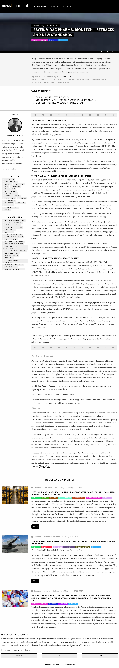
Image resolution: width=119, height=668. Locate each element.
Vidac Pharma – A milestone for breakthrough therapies (66, 100)
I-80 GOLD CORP (9, 239)
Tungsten (8, 203)
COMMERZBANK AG (10, 253)
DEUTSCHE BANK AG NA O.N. (14, 250)
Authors (68, 6)
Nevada (22, 198)
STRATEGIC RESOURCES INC (13, 220)
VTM (5, 186)
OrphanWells (9, 191)
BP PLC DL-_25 (9, 230)
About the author (9, 168)
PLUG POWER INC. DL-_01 (13, 264)
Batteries (19, 184)
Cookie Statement (67, 664)
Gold (16, 196)
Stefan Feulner (69, 77)
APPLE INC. (8, 258)
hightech (8, 205)
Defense (20, 203)
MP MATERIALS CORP (11, 225)
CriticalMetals (10, 182)
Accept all (19, 656)
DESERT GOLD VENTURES (13, 244)
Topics (54, 6)
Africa (6, 210)
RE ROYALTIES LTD (10, 255)
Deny (100, 656)
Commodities (9, 198)
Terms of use (44, 466)
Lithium (7, 184)
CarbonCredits (10, 193)
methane (15, 186)
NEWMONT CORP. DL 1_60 (13, 237)
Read (35, 527)
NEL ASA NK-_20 (9, 267)
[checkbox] (2, 650)
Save (59, 656)
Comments (40, 6)
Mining (6, 196)
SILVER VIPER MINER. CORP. (13, 269)
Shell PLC (7, 232)
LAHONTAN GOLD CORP (12, 234)
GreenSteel (8, 179)
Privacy (55, 664)
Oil (5, 189)
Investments (9, 200)
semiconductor (10, 207)
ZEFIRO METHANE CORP (12, 227)
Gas (12, 189)
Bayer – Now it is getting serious (53, 97)
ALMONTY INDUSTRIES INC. (13, 241)
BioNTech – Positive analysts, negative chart (59, 103)
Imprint (48, 664)
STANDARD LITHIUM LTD (12, 223)
